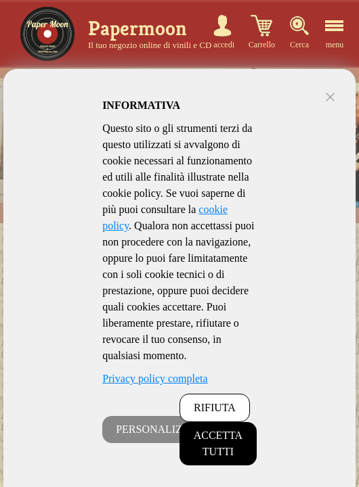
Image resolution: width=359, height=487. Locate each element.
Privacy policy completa (155, 378)
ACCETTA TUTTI (218, 443)
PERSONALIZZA (156, 429)
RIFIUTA (215, 407)
